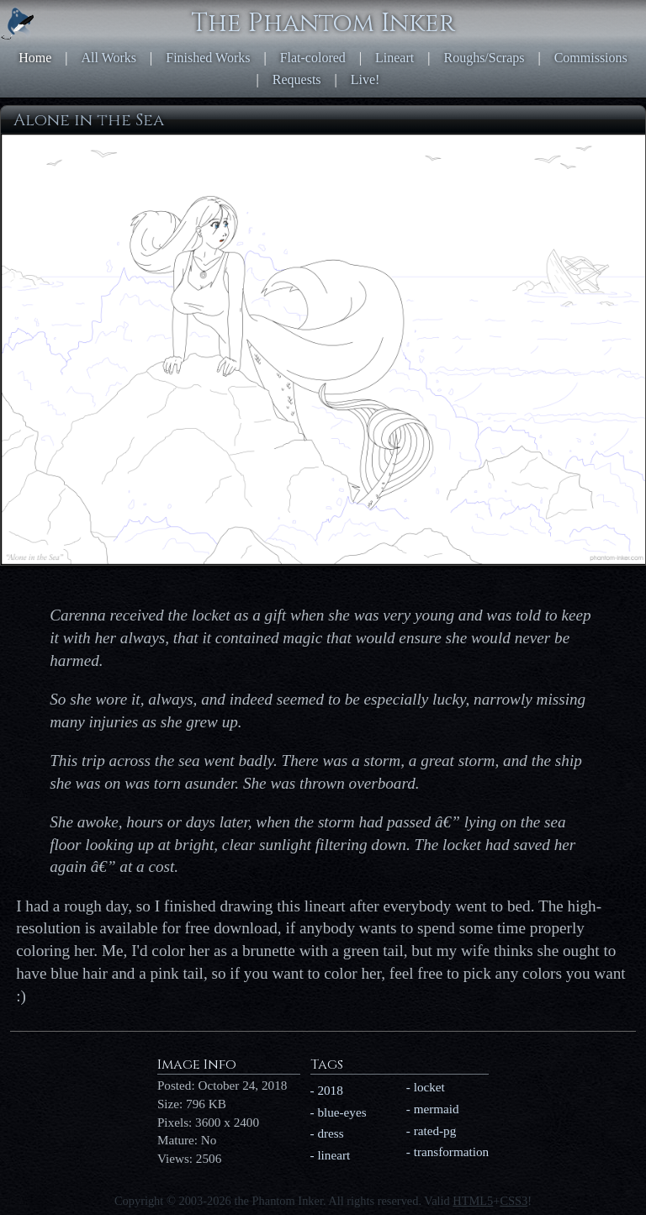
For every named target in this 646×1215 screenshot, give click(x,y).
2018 (329, 1090)
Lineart (394, 57)
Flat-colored (313, 57)
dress (330, 1133)
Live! (365, 79)
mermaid (436, 1108)
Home (35, 57)
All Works (109, 57)
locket (429, 1087)
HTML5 (473, 1200)
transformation (451, 1151)
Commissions (590, 57)
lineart (333, 1155)
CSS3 (513, 1200)
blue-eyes (341, 1112)
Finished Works (208, 57)
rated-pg (435, 1130)
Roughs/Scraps (483, 57)
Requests (297, 79)
